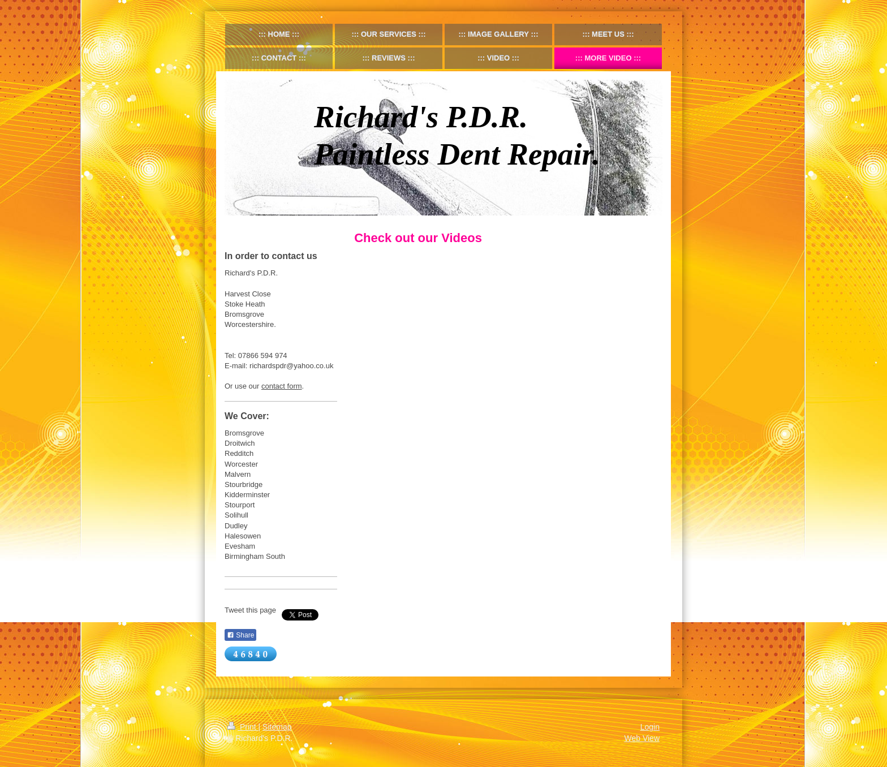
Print (243, 726)
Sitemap (276, 726)
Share (240, 635)
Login (650, 726)
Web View (642, 738)
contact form (281, 386)
